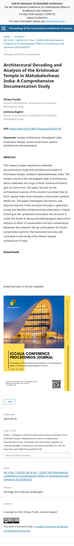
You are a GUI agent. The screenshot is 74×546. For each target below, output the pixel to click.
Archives (19, 36)
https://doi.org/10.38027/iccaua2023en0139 (35, 128)
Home (7, 36)
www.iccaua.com (55, 21)
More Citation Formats (18, 455)
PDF (9, 401)
